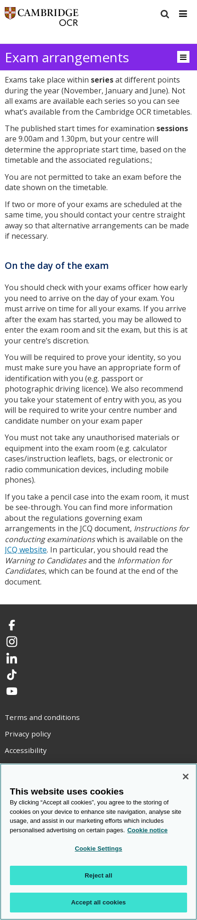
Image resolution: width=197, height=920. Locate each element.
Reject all (98, 875)
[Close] (185, 776)
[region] (98, 841)
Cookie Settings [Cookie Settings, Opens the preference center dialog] (98, 848)
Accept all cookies (98, 902)
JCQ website (26, 549)
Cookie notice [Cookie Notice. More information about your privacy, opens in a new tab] (147, 830)
